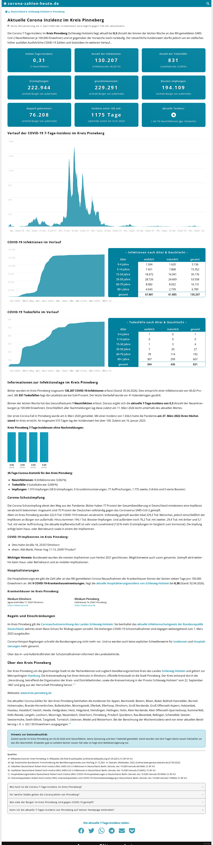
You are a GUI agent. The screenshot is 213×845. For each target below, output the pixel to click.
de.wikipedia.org (99, 758)
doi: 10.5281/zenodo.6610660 (130, 766)
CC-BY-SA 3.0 (126, 758)
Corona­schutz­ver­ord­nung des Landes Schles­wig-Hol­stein (77, 624)
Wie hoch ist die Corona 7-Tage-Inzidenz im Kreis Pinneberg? (46, 786)
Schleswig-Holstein (39, 11)
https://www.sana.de (17, 605)
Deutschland (18, 11)
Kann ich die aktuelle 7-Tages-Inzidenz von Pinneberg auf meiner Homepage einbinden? (62, 809)
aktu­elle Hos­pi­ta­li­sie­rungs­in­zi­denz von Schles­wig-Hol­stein (132, 583)
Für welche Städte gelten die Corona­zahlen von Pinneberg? (44, 794)
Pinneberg (59, 11)
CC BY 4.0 (150, 766)
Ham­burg (34, 675)
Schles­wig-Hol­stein (173, 671)
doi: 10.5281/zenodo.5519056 (151, 774)
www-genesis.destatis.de (156, 762)
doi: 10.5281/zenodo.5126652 (131, 770)
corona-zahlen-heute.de (33, 3)
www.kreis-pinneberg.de (35, 693)
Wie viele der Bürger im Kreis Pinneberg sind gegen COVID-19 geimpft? (52, 802)
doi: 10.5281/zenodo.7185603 (162, 777)
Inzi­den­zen (180, 641)
